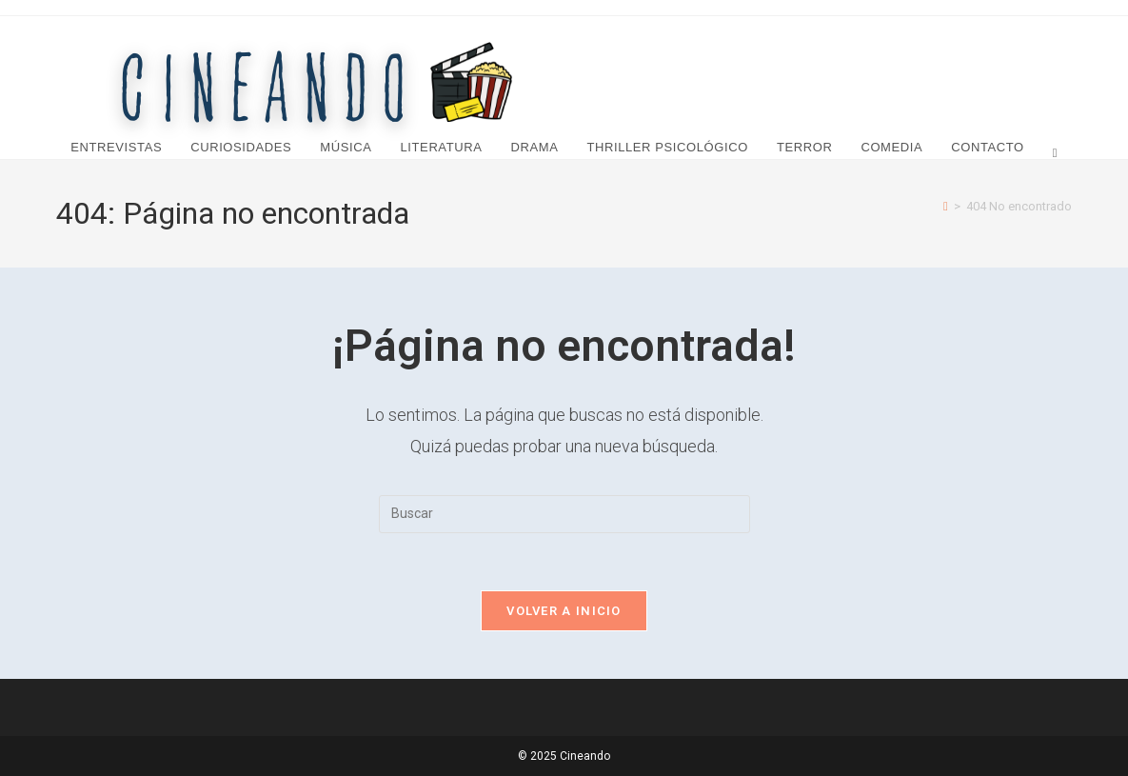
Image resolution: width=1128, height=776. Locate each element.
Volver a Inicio (564, 611)
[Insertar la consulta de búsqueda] (564, 514)
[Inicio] (945, 206)
